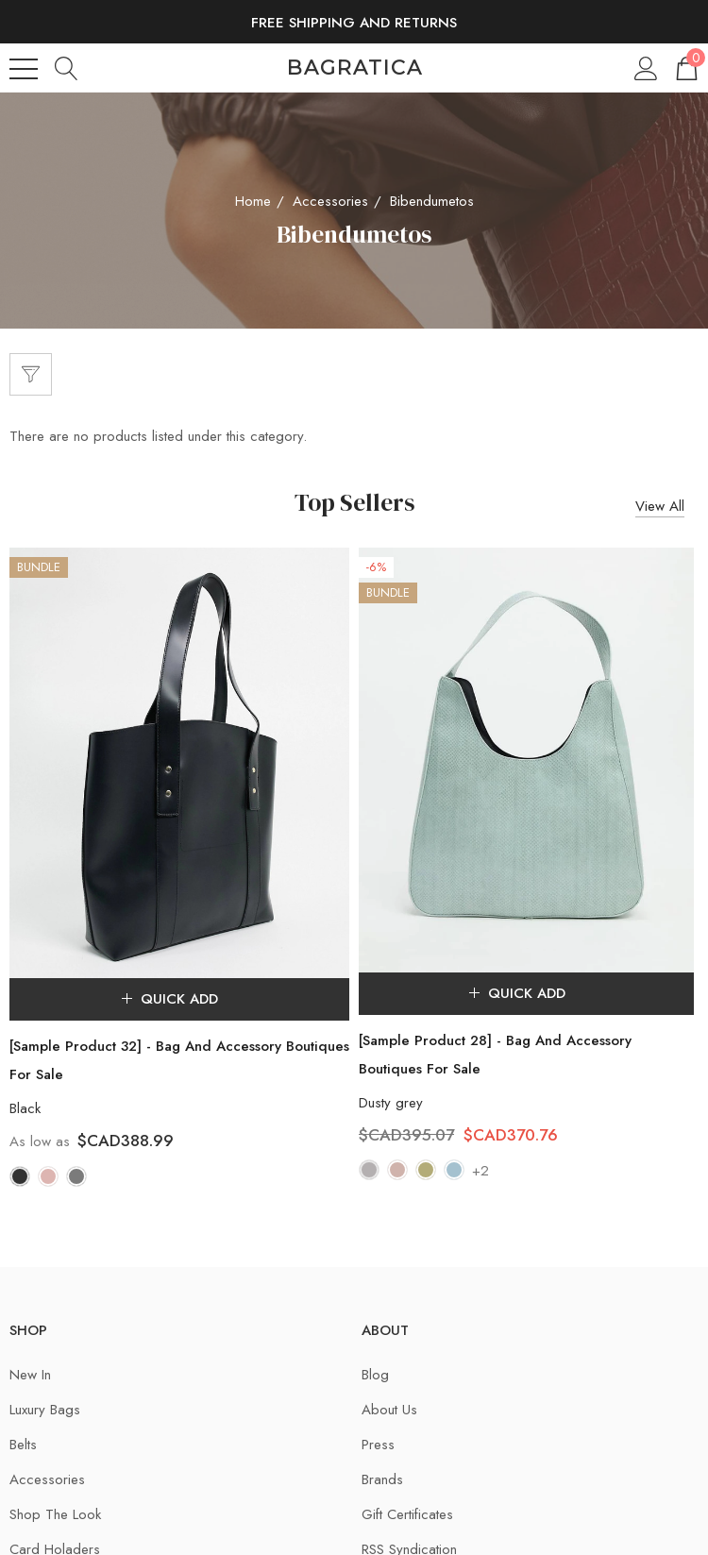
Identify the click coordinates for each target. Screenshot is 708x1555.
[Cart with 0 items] (685, 67)
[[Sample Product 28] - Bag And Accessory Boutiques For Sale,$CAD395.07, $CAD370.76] (526, 760)
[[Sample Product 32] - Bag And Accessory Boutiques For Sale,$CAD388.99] (179, 763)
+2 (480, 1170)
